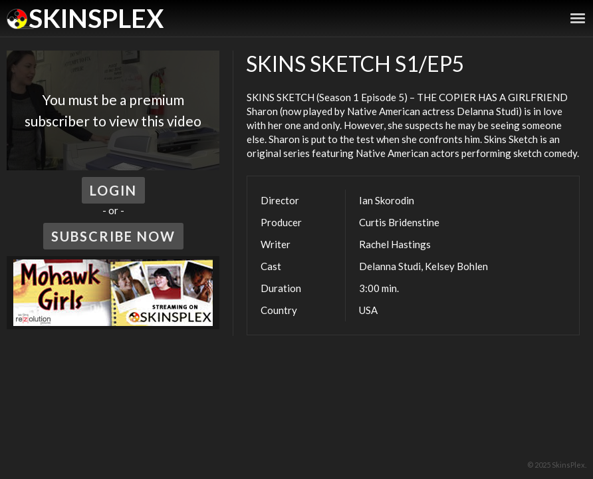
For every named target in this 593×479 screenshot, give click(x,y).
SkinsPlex (96, 18)
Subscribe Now (113, 236)
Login (113, 190)
